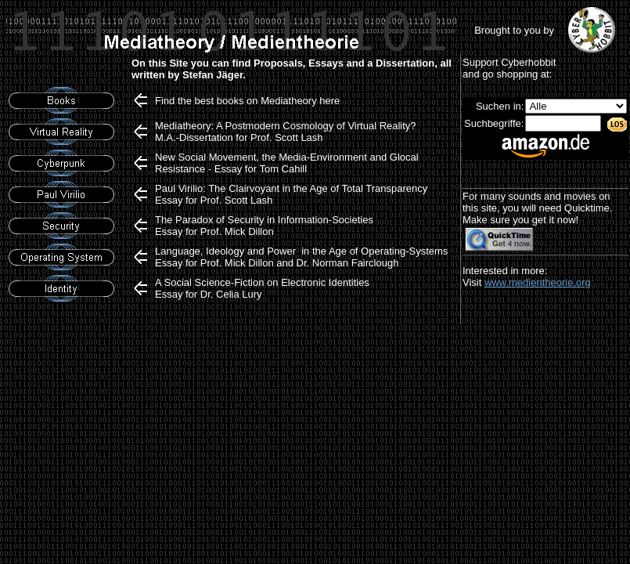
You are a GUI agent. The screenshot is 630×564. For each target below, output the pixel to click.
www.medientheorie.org (538, 282)
